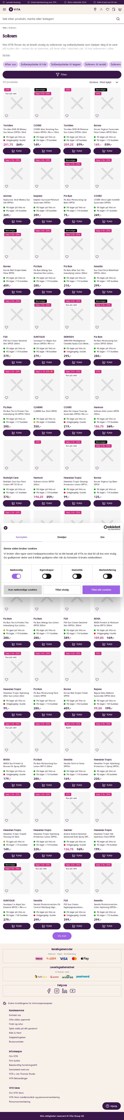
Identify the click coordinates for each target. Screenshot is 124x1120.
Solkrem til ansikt (95, 64)
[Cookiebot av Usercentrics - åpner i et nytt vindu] (106, 527)
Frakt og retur (16, 1024)
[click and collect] (114, 9)
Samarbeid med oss (19, 1069)
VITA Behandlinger (18, 1078)
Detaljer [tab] (62, 537)
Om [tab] (102, 537)
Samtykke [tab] (21, 537)
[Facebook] (49, 991)
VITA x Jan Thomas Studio (22, 1074)
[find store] (95, 9)
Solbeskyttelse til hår (33, 64)
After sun (10, 64)
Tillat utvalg (62, 589)
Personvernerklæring (19, 1102)
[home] (14, 9)
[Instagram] (56, 991)
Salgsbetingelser (17, 1037)
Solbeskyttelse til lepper (66, 64)
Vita (4, 28)
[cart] (120, 9)
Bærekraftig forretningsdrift (23, 1065)
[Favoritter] (107, 9)
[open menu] (4, 9)
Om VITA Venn (16, 1093)
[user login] (101, 9)
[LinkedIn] (64, 991)
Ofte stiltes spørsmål (19, 1019)
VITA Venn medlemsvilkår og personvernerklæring (34, 1097)
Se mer (6, 55)
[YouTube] (72, 991)
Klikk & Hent (15, 1033)
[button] (118, 19)
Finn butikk (14, 1061)
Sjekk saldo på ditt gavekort (23, 1028)
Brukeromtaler (16, 1042)
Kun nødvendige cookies (22, 589)
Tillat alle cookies (101, 589)
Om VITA (13, 1056)
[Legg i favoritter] (6, 116)
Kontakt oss (15, 1015)
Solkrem (12, 28)
